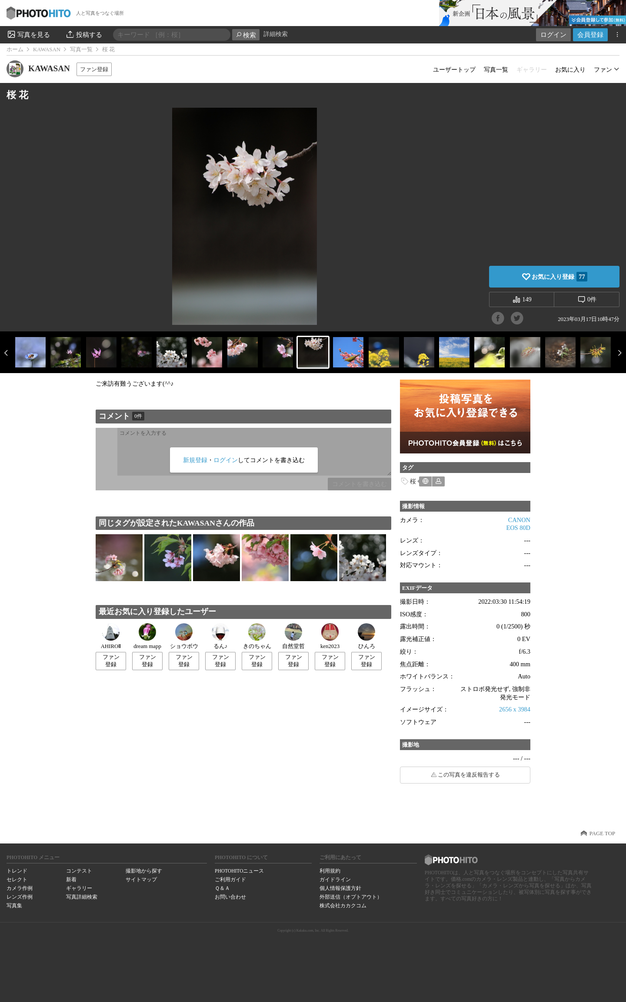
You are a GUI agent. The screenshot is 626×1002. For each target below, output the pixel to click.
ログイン (553, 34)
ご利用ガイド (230, 879)
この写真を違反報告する (469, 775)
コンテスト (79, 870)
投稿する (83, 34)
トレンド (17, 870)
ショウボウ (184, 636)
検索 (246, 35)
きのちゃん (257, 636)
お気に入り (570, 69)
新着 (71, 879)
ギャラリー (79, 888)
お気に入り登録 (559, 276)
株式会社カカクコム (343, 905)
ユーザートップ (454, 69)
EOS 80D (518, 527)
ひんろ (366, 636)
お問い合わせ (230, 896)
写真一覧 (81, 49)
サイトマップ (141, 879)
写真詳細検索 (81, 896)
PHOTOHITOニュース (239, 870)
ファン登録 (94, 69)
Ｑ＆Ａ (222, 888)
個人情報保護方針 (340, 888)
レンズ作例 (20, 896)
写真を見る (28, 34)
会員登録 (590, 34)
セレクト (17, 879)
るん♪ (220, 636)
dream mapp (147, 636)
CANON (519, 519)
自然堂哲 (293, 636)
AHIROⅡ (111, 636)
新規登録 (195, 459)
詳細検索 (275, 34)
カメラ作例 (20, 888)
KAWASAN (46, 49)
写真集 (14, 905)
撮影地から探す (144, 870)
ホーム (15, 49)
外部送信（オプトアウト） (351, 896)
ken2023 (330, 636)
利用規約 (330, 870)
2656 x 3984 (514, 709)
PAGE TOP (602, 833)
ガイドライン (335, 879)
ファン (603, 69)
